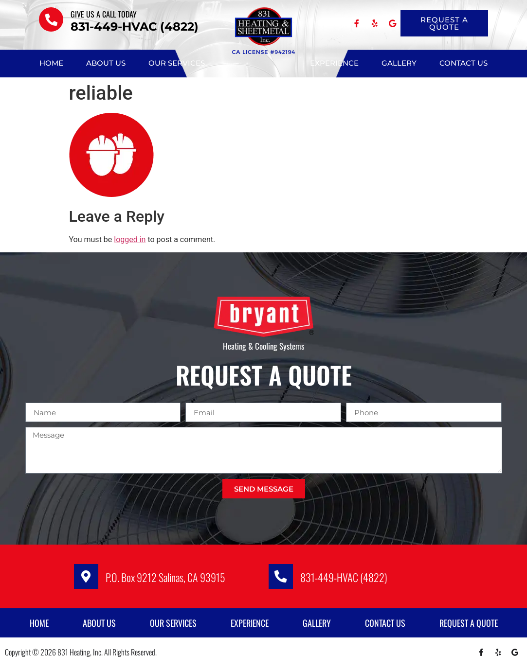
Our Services (176, 63)
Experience (334, 63)
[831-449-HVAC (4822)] (283, 578)
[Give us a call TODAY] (51, 19)
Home (51, 63)
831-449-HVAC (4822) (348, 579)
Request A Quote (468, 627)
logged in (129, 239)
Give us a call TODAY (104, 14)
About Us (106, 63)
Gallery (399, 63)
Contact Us (463, 63)
